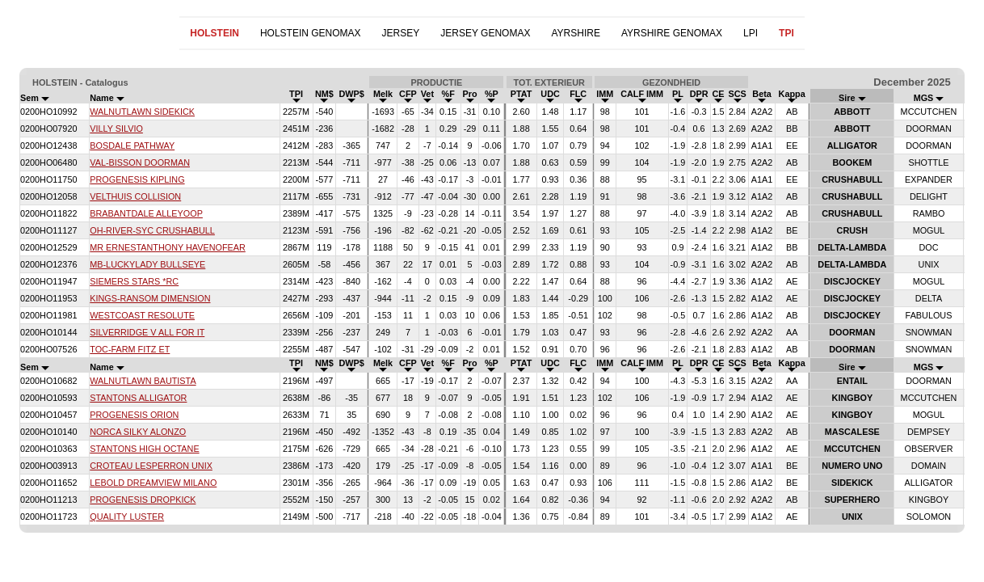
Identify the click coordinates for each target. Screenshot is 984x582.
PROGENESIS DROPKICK (143, 499)
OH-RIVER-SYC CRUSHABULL (152, 230)
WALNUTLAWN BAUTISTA (143, 381)
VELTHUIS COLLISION (135, 196)
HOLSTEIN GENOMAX (310, 33)
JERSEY (401, 33)
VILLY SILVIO (116, 128)
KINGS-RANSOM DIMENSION (150, 298)
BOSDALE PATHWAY (132, 145)
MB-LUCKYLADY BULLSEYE (147, 264)
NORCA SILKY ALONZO (138, 431)
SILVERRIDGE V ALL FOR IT (147, 332)
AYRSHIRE (575, 33)
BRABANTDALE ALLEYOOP (146, 213)
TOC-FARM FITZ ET (130, 349)
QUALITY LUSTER (127, 516)
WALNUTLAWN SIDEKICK (142, 111)
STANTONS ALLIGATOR (138, 398)
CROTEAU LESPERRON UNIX (151, 465)
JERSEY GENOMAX (485, 33)
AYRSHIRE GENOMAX (671, 33)
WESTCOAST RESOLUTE (142, 315)
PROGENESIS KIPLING (137, 179)
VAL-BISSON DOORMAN (140, 162)
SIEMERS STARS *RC (134, 281)
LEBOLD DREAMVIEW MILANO (153, 482)
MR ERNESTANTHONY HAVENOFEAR (168, 247)
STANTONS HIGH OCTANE (144, 448)
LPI (750, 33)
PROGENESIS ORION (134, 415)
